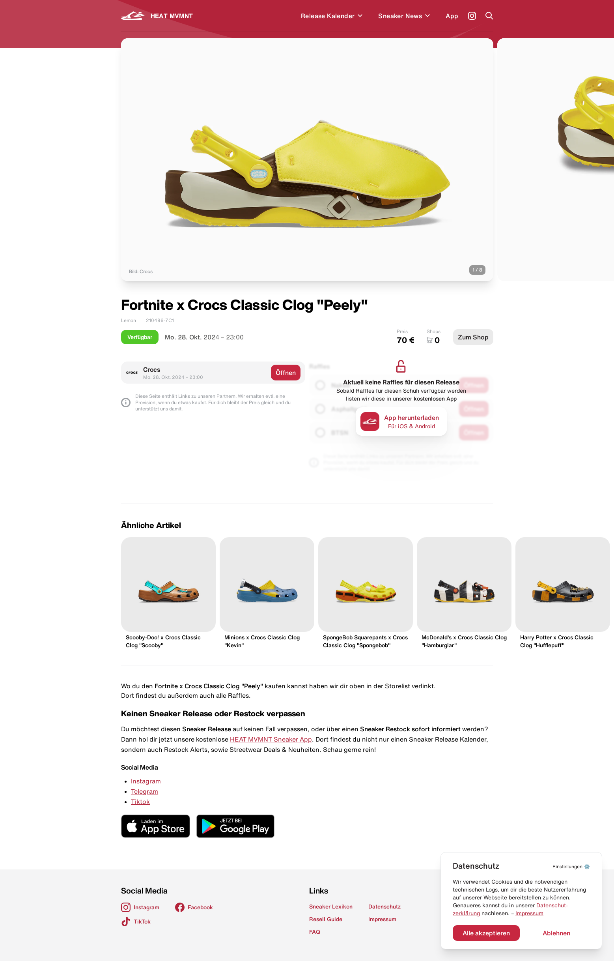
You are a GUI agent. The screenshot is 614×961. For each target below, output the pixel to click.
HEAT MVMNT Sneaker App (271, 739)
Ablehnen (556, 933)
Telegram (144, 791)
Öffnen (286, 372)
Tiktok (140, 801)
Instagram (146, 781)
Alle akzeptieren (486, 933)
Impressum (529, 913)
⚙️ (571, 866)
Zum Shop (473, 337)
